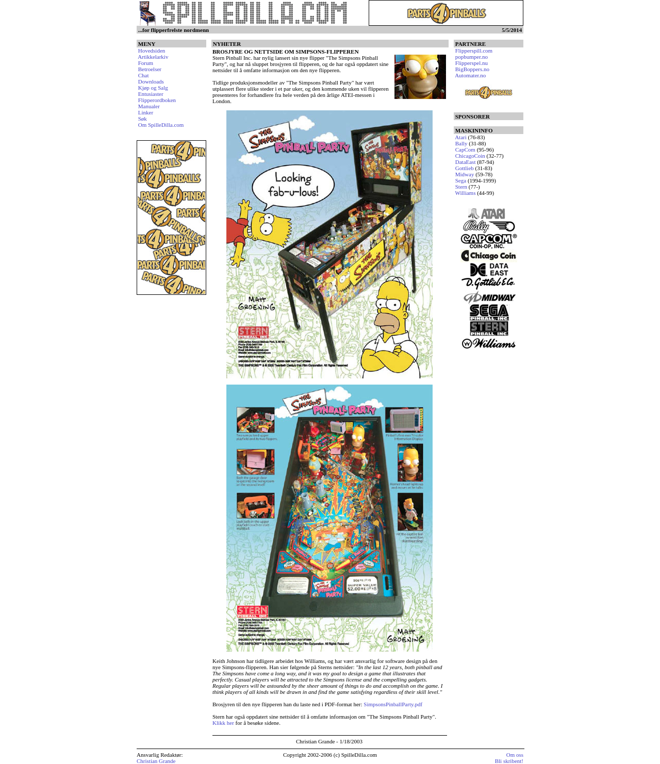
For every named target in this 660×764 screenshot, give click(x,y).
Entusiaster (150, 94)
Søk (142, 118)
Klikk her (223, 723)
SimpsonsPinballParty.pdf (393, 704)
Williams (465, 193)
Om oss (514, 755)
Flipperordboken (157, 100)
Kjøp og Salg (153, 88)
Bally (461, 143)
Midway (464, 174)
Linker (145, 112)
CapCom (465, 149)
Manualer (149, 106)
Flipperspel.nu (471, 63)
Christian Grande (156, 761)
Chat (143, 75)
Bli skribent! (509, 761)
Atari (461, 137)
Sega (460, 180)
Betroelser (149, 69)
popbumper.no (471, 57)
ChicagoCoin (470, 156)
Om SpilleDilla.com (161, 125)
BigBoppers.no (472, 69)
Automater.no (470, 75)
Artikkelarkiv (153, 57)
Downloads (151, 81)
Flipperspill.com (473, 50)
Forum (145, 63)
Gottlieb (464, 168)
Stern (461, 187)
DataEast (465, 162)
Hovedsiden (152, 50)
